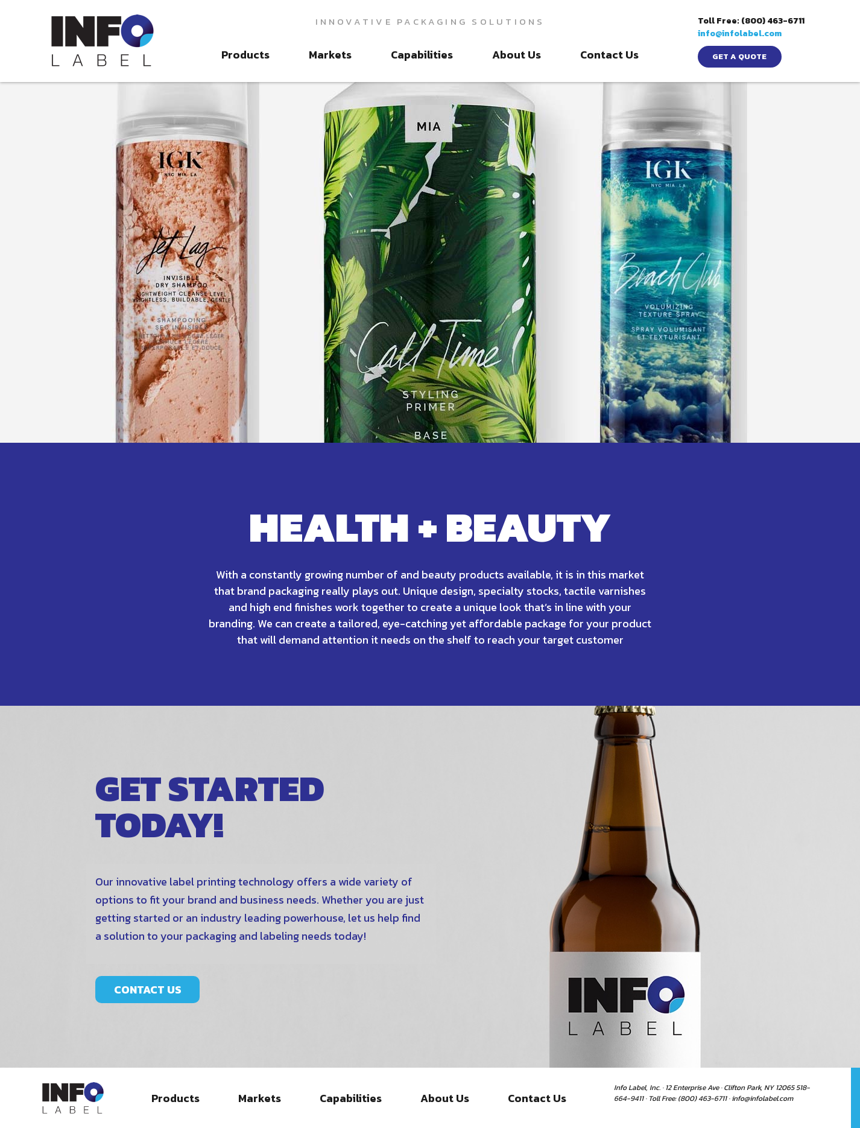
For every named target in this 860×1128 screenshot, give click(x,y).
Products (245, 54)
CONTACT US (148, 1096)
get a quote (739, 56)
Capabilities (422, 54)
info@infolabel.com (740, 33)
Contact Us (609, 54)
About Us (516, 54)
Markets (330, 54)
